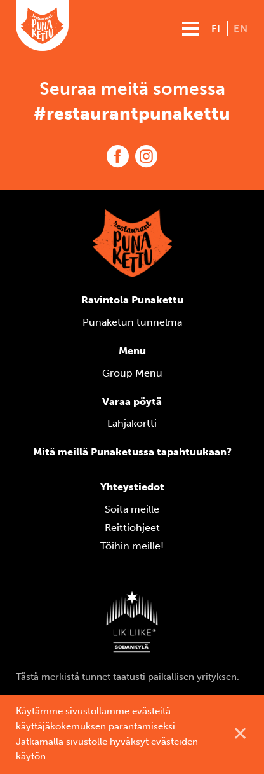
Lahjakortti (132, 423)
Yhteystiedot (132, 487)
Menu (132, 351)
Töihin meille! (132, 546)
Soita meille (132, 509)
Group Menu (132, 373)
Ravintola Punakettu (132, 300)
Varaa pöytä (132, 402)
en (241, 28)
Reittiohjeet (132, 528)
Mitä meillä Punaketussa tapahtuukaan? (132, 452)
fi (216, 28)
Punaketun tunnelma (132, 322)
